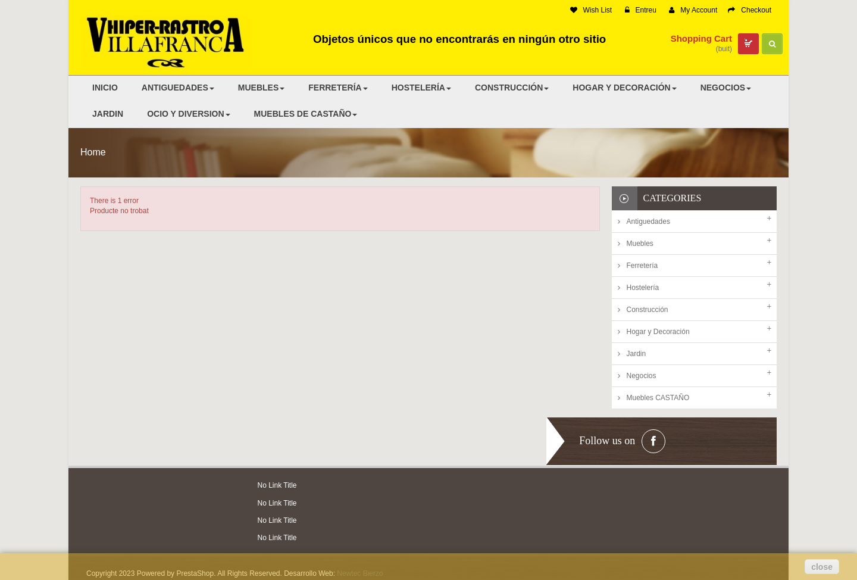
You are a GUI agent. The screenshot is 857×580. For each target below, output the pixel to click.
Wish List (591, 10)
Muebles (640, 243)
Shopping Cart (701, 38)
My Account (693, 10)
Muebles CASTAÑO (658, 398)
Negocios (641, 376)
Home (93, 152)
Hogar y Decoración (658, 332)
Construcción (647, 309)
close (822, 567)
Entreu (640, 10)
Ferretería (642, 265)
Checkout (749, 10)
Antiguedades (648, 221)
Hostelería (643, 287)
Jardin (636, 354)
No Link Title (277, 485)
